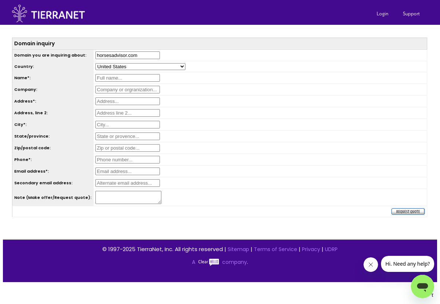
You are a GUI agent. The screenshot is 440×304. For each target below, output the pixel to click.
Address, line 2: (31, 113)
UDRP (331, 251)
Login (382, 13)
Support (411, 13)
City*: (20, 124)
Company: (25, 89)
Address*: (25, 101)
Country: (24, 66)
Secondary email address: (43, 183)
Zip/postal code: (32, 148)
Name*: (22, 78)
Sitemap (238, 251)
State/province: (32, 136)
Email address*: (31, 171)
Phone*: (23, 159)
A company (219, 264)
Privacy (311, 251)
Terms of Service (275, 251)
